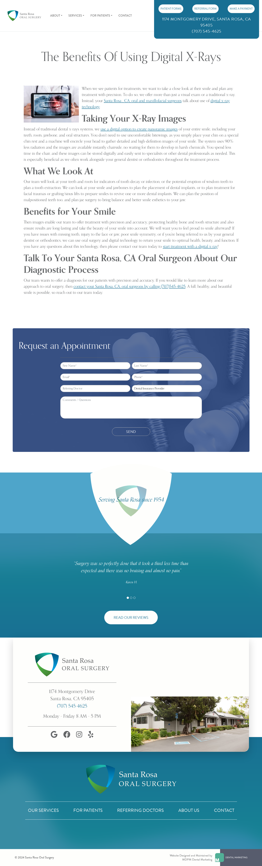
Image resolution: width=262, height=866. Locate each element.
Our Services (43, 810)
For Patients (88, 810)
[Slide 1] (128, 598)
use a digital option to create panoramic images (139, 129)
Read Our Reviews (131, 617)
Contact (125, 15)
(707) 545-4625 (72, 706)
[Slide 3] (134, 598)
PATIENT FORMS (171, 9)
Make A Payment (241, 9)
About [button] (55, 15)
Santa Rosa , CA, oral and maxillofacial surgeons (143, 100)
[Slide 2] (131, 598)
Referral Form (205, 9)
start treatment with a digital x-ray (190, 246)
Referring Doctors (140, 810)
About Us (188, 810)
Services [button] (75, 15)
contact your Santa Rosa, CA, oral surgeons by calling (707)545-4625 (130, 286)
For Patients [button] (100, 15)
